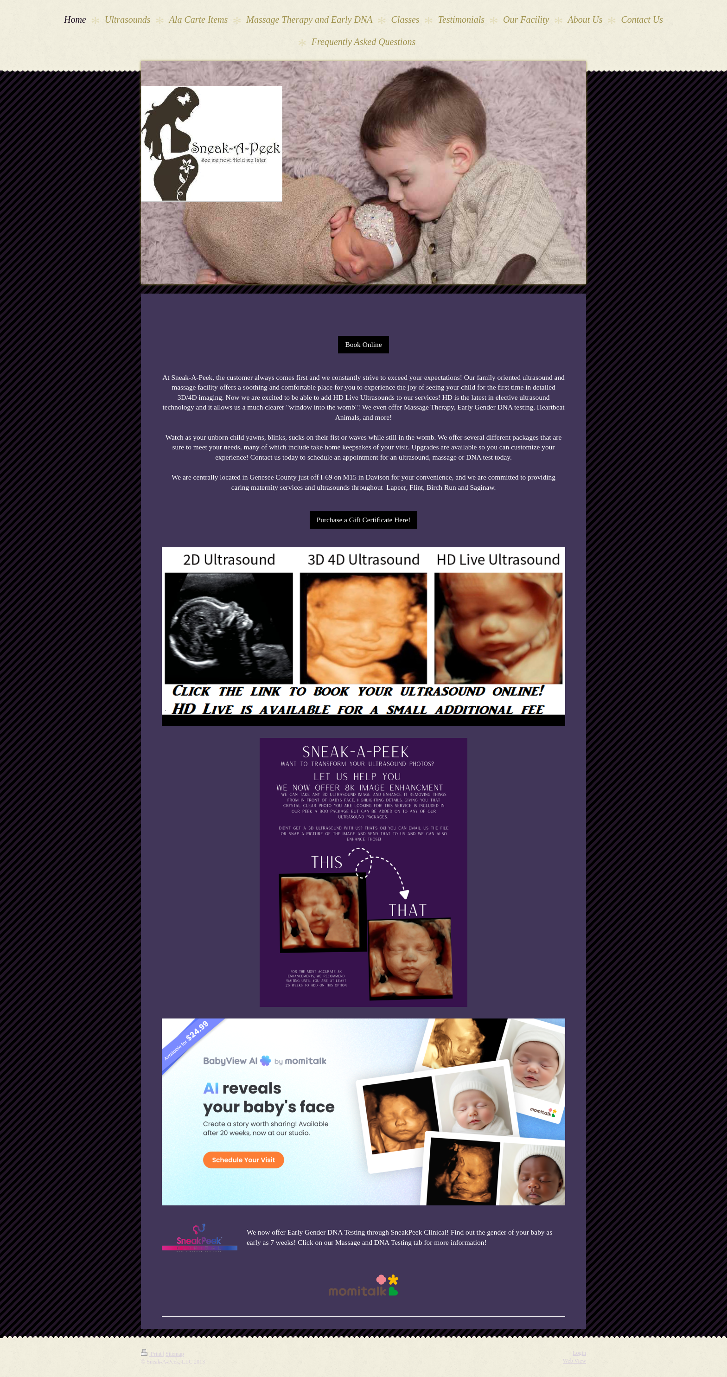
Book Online (363, 344)
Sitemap (175, 1354)
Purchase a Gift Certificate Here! (364, 520)
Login (579, 1353)
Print (152, 1354)
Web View (574, 1361)
